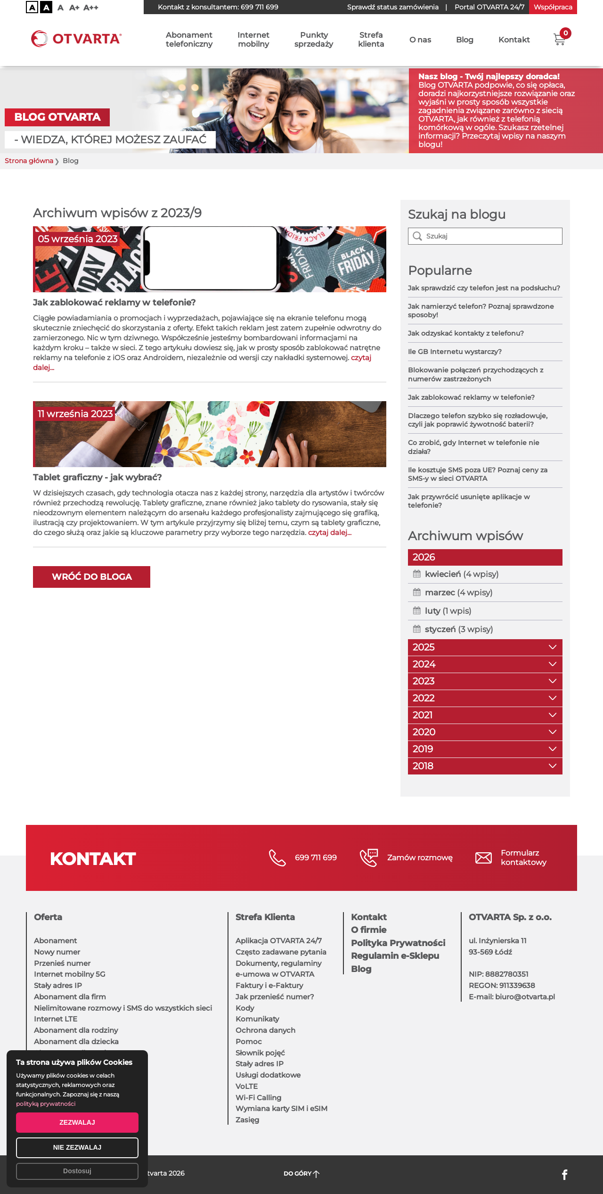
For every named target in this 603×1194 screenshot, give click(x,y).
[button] (559, 40)
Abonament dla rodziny (76, 1030)
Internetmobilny (253, 41)
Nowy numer (57, 951)
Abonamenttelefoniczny (189, 41)
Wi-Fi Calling (258, 1097)
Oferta (48, 917)
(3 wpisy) (459, 629)
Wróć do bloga (91, 577)
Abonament (55, 940)
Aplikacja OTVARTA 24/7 (279, 940)
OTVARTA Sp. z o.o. (510, 917)
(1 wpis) (448, 611)
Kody (245, 1008)
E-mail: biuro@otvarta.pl (512, 996)
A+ (74, 7)
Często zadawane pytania (281, 951)
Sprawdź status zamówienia (393, 7)
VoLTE (247, 1086)
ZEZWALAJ (77, 1122)
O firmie (368, 930)
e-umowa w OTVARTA (275, 974)
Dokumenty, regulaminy (278, 963)
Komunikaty (257, 1018)
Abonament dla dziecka (76, 1041)
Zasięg (247, 1119)
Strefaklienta (371, 41)
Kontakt (514, 41)
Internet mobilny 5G (70, 974)
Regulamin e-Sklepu (395, 956)
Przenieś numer (62, 963)
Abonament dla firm (70, 996)
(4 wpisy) (462, 574)
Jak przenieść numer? (275, 996)
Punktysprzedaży (313, 41)
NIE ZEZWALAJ (77, 1147)
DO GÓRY (302, 1174)
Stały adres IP (58, 985)
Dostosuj (77, 1171)
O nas (420, 41)
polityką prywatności (45, 1103)
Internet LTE (55, 1018)
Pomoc (249, 1041)
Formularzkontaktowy (523, 857)
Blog (464, 41)
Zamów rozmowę (420, 857)
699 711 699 (259, 7)
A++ (90, 7)
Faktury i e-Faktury (269, 985)
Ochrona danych (265, 1030)
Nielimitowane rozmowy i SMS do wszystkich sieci (123, 1008)
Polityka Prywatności (398, 943)
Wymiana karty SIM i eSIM (281, 1108)
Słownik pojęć (260, 1052)
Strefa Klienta (265, 917)
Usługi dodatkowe (268, 1074)
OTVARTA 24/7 (489, 7)
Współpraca (553, 7)
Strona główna (29, 161)
